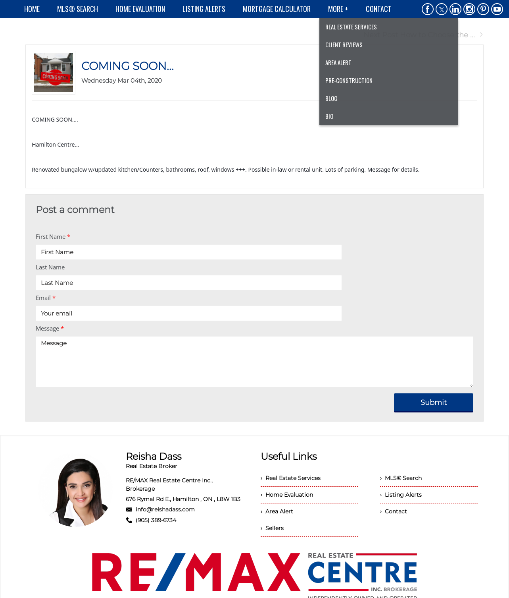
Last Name (50, 267)
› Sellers (272, 528)
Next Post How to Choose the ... (423, 35)
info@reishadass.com (165, 509)
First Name (53, 236)
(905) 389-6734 (156, 520)
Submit (434, 402)
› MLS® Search (401, 478)
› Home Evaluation (287, 494)
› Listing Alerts (401, 494)
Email (46, 298)
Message (50, 328)
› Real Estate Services (291, 478)
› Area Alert (277, 511)
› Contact (393, 511)
